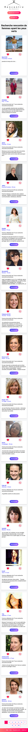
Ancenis (4, 315)
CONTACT (24, 730)
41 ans (7, 358)
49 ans (10, 444)
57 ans (8, 230)
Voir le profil (14, 73)
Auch (3, 572)
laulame (4, 699)
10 (18, 725)
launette (4, 528)
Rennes (4, 272)
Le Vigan (4, 401)
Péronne (4, 144)
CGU (10, 730)
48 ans (10, 701)
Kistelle (4, 228)
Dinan (3, 358)
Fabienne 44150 (6, 314)
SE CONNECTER (14, 17)
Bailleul (4, 230)
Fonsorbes (4, 58)
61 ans (7, 572)
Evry (3, 101)
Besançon (4, 701)
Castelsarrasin (5, 658)
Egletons (4, 615)
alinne (3, 143)
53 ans (9, 144)
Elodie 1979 (5, 400)
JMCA (3, 185)
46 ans (9, 401)
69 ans (13, 187)
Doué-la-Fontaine (6, 187)
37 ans (9, 615)
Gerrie (3, 442)
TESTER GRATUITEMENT (14, 12)
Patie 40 (4, 485)
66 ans (10, 58)
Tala (3, 614)
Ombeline (4, 100)
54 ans (9, 315)
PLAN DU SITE (16, 730)
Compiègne (5, 444)
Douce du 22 (5, 357)
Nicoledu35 (5, 271)
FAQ (7, 730)
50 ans (8, 529)
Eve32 (3, 571)
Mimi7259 (4, 57)
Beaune (4, 529)
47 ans (12, 658)
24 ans (9, 487)
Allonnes (4, 487)
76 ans (8, 272)
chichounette (5, 657)
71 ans (7, 101)
